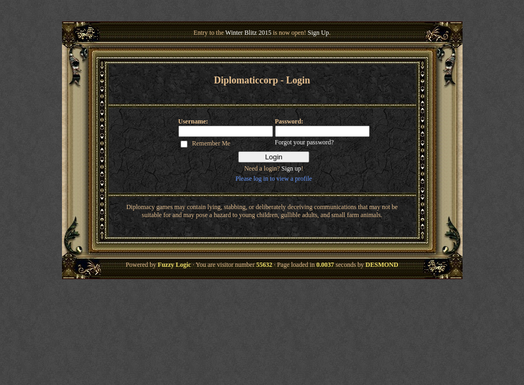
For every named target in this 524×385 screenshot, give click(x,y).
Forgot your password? (304, 142)
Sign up (291, 168)
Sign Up (318, 32)
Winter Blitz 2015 (248, 32)
